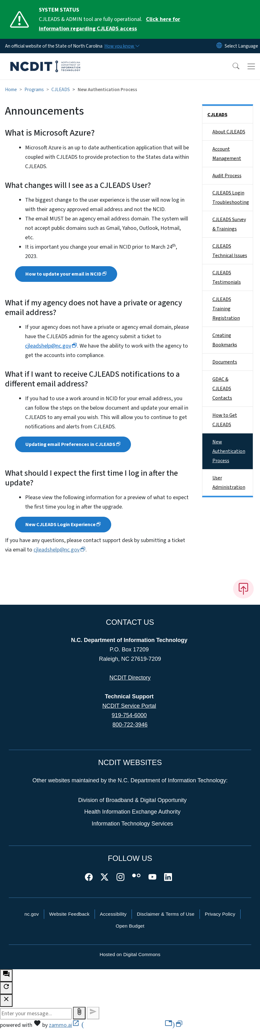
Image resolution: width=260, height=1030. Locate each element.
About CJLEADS (228, 131)
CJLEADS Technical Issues (229, 251)
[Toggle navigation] (251, 66)
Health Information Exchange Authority (132, 812)
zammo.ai (116, 1025)
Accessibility (113, 914)
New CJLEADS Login (63, 524)
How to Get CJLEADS (224, 420)
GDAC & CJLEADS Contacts (222, 388)
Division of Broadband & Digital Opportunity (132, 800)
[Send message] (93, 1013)
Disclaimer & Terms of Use (166, 914)
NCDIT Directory (130, 678)
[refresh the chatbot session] (6, 988)
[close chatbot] (6, 1000)
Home (11, 89)
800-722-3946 (130, 725)
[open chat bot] (6, 975)
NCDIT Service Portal (129, 706)
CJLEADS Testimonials (226, 277)
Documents (224, 362)
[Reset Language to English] (219, 46)
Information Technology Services (132, 823)
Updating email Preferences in (73, 444)
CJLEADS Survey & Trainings (229, 224)
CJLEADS (60, 89)
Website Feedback (69, 914)
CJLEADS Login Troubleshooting (230, 197)
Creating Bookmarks (224, 340)
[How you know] (121, 46)
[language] (241, 46)
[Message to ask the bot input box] (36, 1013)
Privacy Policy (220, 914)
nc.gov (31, 914)
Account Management (226, 154)
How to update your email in (66, 274)
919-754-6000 (129, 715)
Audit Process (227, 175)
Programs (34, 89)
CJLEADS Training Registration (226, 309)
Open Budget (130, 926)
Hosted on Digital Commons (130, 954)
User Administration (228, 482)
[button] (231, 66)
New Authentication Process (228, 451)
